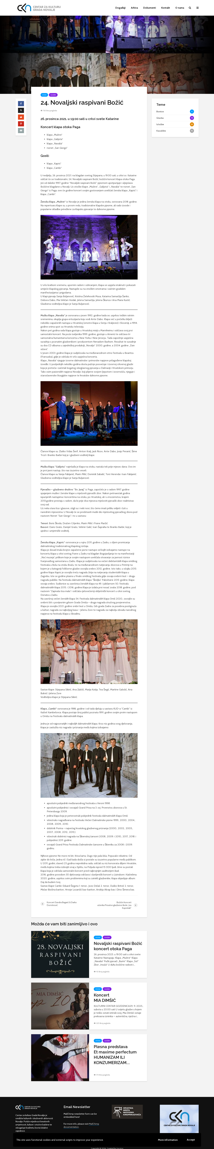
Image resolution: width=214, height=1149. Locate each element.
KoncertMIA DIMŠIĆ (105, 998)
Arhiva (134, 7)
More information (168, 1139)
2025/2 (97, 937)
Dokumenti (149, 7)
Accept (191, 1139)
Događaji (120, 7)
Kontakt (165, 7)
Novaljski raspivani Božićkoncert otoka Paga (118, 946)
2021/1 (44, 95)
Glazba (53, 95)
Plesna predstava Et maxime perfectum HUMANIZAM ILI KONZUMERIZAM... (116, 1054)
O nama (179, 7)
